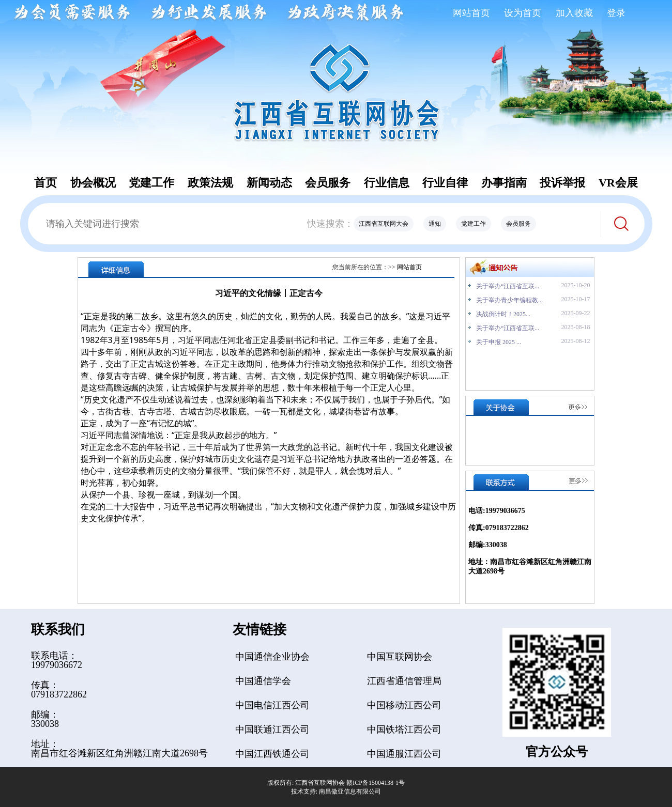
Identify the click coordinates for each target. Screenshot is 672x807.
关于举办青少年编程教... (509, 300)
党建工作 (151, 182)
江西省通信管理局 (404, 681)
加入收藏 (574, 13)
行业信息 (386, 182)
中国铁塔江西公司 (404, 729)
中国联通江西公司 (272, 729)
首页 (45, 182)
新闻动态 (269, 182)
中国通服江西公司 (404, 754)
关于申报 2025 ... (498, 342)
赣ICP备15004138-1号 (375, 782)
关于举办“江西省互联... (507, 286)
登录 (616, 13)
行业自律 (445, 182)
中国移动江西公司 (404, 705)
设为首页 (522, 13)
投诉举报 (562, 182)
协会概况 (93, 182)
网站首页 (471, 13)
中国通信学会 (263, 681)
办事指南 (504, 182)
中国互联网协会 (399, 656)
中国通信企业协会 (272, 656)
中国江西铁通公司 (272, 754)
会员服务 (327, 182)
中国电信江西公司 (272, 705)
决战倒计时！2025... (503, 314)
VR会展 (618, 182)
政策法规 (210, 182)
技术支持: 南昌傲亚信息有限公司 (336, 791)
